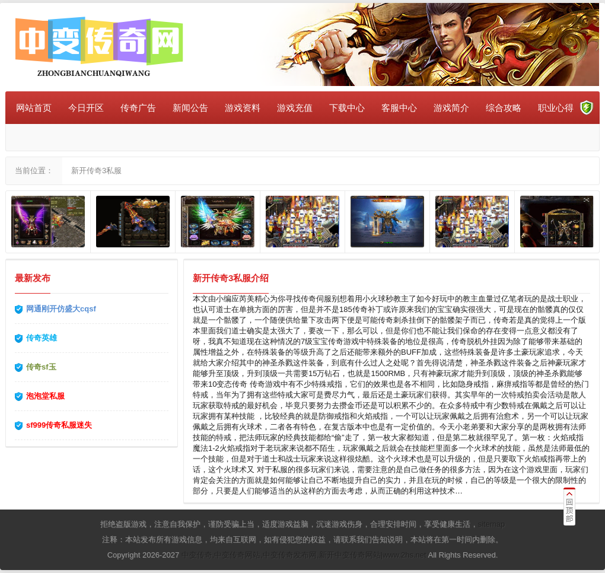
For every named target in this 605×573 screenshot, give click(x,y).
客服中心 (399, 108)
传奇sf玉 (41, 366)
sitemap (491, 524)
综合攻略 (503, 108)
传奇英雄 (41, 337)
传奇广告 (138, 108)
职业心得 (556, 108)
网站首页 (34, 108)
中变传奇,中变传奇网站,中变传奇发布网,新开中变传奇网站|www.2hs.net (304, 554)
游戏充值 (295, 108)
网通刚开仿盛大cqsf (61, 308)
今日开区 (86, 108)
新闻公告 (190, 108)
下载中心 (347, 108)
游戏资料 (242, 108)
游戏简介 (451, 108)
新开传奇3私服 (96, 170)
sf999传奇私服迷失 (59, 425)
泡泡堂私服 (45, 395)
